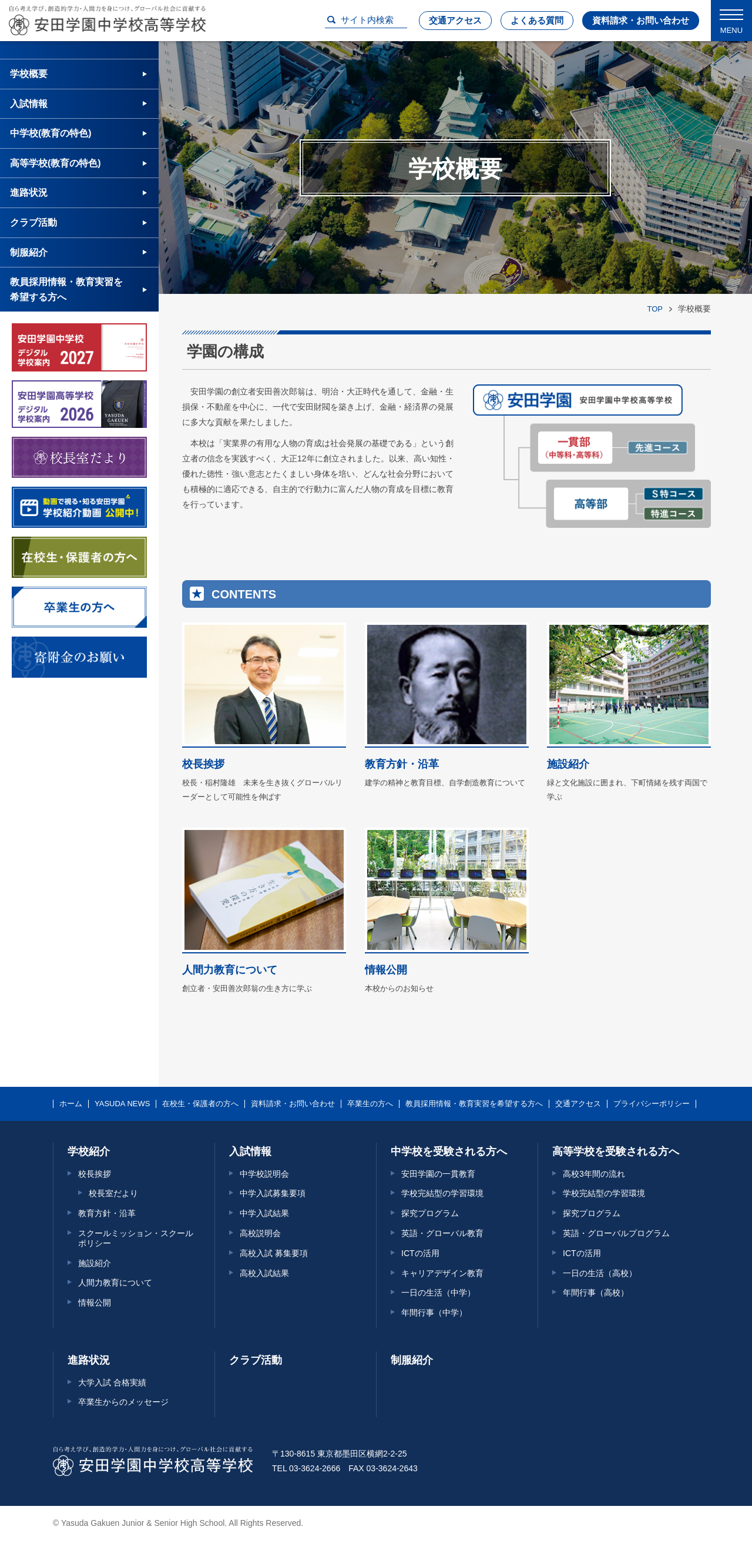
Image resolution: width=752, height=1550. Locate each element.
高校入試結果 (264, 1273)
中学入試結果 (264, 1213)
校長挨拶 (94, 1174)
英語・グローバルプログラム (616, 1233)
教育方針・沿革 (107, 1213)
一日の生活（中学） (438, 1292)
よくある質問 (537, 20)
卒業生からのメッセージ (123, 1402)
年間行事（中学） (434, 1312)
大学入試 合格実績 (112, 1382)
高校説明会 (260, 1233)
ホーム (70, 1104)
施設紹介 (94, 1263)
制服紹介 (29, 252)
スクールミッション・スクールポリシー (135, 1238)
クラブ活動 (33, 222)
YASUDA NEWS (122, 1104)
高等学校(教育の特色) (55, 163)
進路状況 (29, 192)
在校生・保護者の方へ (200, 1104)
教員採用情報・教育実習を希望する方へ (66, 289)
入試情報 (29, 104)
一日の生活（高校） (600, 1273)
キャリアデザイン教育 (442, 1273)
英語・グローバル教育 (442, 1233)
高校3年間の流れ (594, 1174)
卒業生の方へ (370, 1104)
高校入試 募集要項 (274, 1253)
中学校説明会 (264, 1174)
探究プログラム (430, 1213)
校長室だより (113, 1193)
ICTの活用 (420, 1253)
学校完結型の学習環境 (442, 1193)
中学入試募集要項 (273, 1193)
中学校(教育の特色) (51, 133)
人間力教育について (115, 1282)
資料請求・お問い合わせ (640, 20)
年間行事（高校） (596, 1292)
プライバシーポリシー (651, 1104)
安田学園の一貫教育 (438, 1174)
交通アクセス (455, 20)
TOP (655, 308)
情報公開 (94, 1302)
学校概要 (29, 74)
